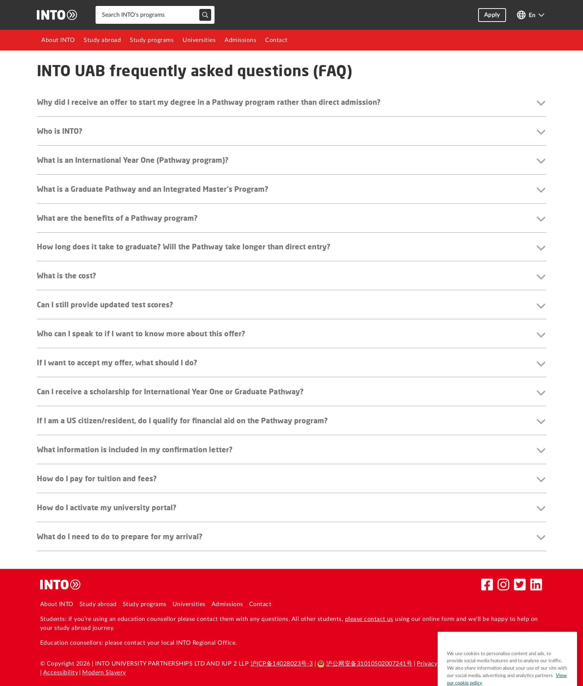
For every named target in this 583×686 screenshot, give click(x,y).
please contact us (369, 619)
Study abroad (102, 40)
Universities (199, 40)
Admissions (240, 40)
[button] (291, 104)
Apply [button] (492, 15)
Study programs (152, 40)
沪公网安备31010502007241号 (364, 663)
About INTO (58, 40)
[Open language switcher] (530, 15)
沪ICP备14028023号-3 (282, 664)
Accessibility (60, 673)
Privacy (427, 664)
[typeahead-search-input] (205, 15)
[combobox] (155, 15)
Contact (276, 40)
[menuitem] (58, 40)
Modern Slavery (104, 673)
